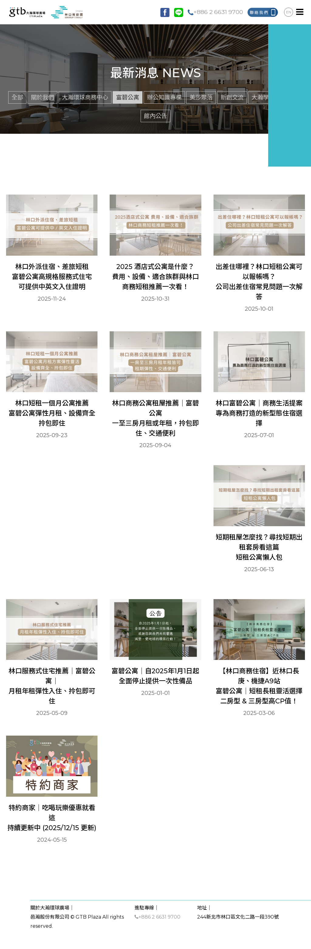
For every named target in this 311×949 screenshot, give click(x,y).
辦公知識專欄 (164, 97)
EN (288, 12)
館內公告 (155, 115)
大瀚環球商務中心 (85, 97)
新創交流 (232, 97)
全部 (17, 97)
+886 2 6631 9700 (215, 12)
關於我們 (42, 97)
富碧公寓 (127, 97)
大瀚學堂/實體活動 (275, 97)
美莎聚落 (201, 97)
